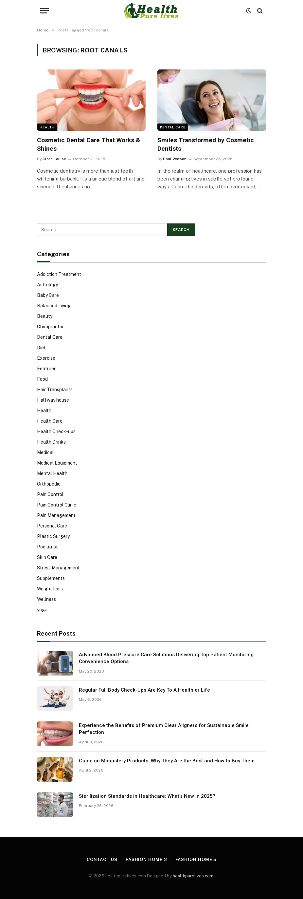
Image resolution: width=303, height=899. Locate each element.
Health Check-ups (56, 431)
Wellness (46, 599)
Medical (45, 452)
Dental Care (173, 127)
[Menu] (44, 10)
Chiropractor (50, 326)
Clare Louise (54, 159)
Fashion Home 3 (146, 859)
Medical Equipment (57, 463)
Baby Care (48, 295)
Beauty (44, 316)
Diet (41, 347)
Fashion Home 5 (196, 859)
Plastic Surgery (53, 536)
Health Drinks (51, 442)
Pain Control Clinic (56, 504)
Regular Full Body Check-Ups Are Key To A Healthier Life (144, 690)
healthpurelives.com (193, 875)
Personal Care (52, 525)
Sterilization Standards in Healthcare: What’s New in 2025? (147, 796)
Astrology (47, 284)
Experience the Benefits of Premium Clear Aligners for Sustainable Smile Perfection (164, 728)
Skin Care (47, 557)
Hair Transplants (55, 389)
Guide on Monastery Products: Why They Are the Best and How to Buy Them (167, 761)
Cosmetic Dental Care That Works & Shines (88, 144)
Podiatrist (47, 546)
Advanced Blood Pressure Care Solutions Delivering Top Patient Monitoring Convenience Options (166, 658)
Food (42, 379)
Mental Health (52, 473)
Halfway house (53, 400)
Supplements (51, 578)
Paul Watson (175, 159)
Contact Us (102, 859)
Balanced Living (54, 305)
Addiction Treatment (59, 274)
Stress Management (58, 567)
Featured (47, 368)
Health (47, 127)
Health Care (49, 421)
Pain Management (56, 515)
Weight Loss (50, 588)
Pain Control (50, 494)
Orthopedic (49, 484)
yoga (42, 609)
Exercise (46, 358)
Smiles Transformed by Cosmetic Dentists (205, 144)
